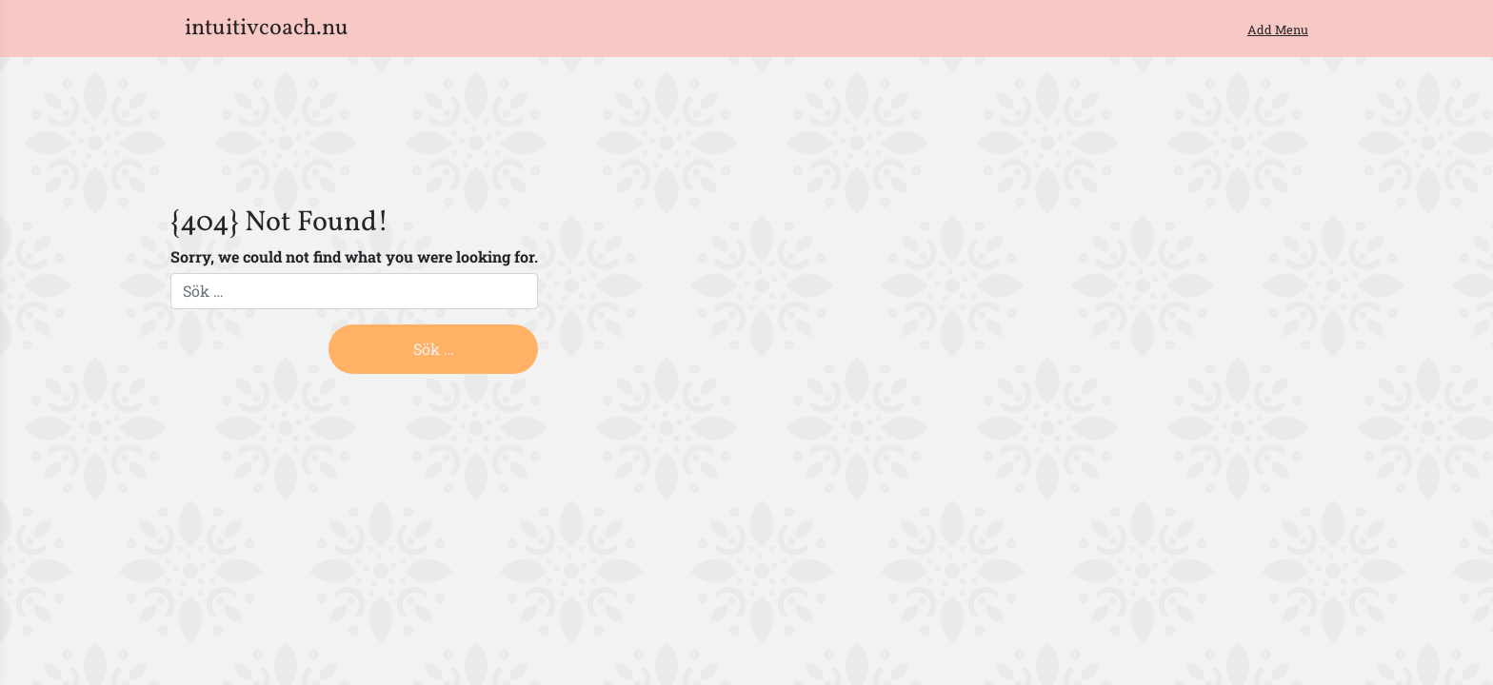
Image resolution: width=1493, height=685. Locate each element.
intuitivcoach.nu (266, 28)
